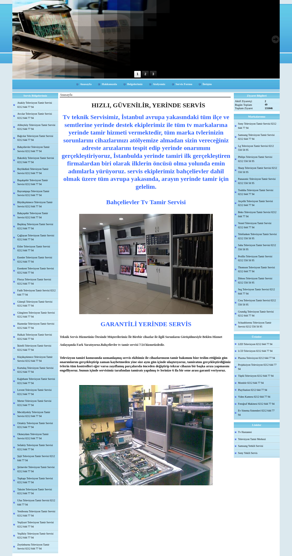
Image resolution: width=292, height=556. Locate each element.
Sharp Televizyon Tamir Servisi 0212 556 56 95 (257, 170)
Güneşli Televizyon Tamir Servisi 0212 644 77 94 (34, 303)
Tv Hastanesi (245, 432)
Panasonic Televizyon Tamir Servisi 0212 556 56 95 (256, 181)
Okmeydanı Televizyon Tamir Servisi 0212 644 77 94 (32, 436)
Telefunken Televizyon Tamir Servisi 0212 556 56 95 (257, 236)
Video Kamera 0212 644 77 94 (254, 396)
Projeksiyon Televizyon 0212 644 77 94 (257, 366)
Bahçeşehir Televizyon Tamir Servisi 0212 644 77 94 (32, 215)
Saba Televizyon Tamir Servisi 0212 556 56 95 (257, 247)
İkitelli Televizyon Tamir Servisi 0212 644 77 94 (34, 347)
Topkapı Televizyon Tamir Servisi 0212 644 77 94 (35, 480)
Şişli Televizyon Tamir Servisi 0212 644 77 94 (36, 458)
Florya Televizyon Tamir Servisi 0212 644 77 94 (34, 281)
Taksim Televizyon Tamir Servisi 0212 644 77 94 (34, 491)
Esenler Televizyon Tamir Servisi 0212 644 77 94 (34, 259)
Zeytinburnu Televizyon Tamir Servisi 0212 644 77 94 (33, 546)
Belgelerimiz (135, 84)
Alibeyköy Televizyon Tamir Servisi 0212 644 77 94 (36, 127)
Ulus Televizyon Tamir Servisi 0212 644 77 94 (36, 502)
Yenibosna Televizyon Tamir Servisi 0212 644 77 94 (36, 513)
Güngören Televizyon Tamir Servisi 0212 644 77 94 (36, 314)
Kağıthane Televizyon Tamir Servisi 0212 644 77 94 (36, 381)
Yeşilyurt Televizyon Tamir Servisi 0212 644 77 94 (35, 524)
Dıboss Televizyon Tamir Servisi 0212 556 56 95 (255, 280)
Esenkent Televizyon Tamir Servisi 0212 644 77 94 (35, 270)
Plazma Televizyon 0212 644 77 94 (256, 358)
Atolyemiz (159, 84)
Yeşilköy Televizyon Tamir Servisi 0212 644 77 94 (35, 535)
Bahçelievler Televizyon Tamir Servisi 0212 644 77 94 (33, 149)
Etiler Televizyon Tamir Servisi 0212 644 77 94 (33, 248)
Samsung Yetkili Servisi (250, 445)
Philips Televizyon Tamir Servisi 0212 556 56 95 (255, 159)
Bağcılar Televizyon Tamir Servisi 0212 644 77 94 (35, 138)
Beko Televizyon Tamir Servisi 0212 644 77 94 (257, 214)
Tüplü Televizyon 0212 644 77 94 (256, 375)
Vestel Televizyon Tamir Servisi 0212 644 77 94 (254, 225)
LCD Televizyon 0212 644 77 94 (255, 350)
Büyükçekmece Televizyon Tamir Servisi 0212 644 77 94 (34, 204)
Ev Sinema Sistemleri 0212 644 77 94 (256, 412)
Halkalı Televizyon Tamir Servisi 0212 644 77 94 (34, 336)
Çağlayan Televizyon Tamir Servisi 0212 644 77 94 (35, 237)
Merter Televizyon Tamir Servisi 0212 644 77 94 (34, 403)
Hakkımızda (109, 84)
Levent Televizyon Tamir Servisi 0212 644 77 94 (34, 392)
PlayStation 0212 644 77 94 (252, 389)
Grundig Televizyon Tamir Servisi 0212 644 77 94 (256, 313)
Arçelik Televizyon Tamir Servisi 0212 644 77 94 (255, 203)
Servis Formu (184, 84)
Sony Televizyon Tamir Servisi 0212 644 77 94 (257, 125)
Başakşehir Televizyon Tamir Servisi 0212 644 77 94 (32, 182)
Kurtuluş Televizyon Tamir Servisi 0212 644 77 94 (35, 370)
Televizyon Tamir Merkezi (252, 439)
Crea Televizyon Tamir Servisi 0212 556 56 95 (257, 302)
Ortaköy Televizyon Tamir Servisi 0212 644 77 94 (35, 425)
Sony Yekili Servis (247, 453)
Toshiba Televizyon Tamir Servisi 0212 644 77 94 (255, 192)
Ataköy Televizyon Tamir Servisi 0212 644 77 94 (34, 104)
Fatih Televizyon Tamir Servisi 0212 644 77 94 (36, 292)
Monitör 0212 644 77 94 (251, 382)
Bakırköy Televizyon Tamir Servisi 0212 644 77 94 (35, 160)
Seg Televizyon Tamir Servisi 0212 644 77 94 (256, 291)
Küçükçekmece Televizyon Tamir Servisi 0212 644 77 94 (34, 359)
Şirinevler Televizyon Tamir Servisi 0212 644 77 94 (36, 469)
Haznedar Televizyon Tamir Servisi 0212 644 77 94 (35, 325)
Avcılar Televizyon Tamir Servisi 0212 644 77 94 (34, 115)
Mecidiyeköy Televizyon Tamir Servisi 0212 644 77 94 (33, 414)
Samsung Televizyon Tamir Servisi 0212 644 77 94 (256, 137)
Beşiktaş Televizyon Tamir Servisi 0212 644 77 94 (35, 226)
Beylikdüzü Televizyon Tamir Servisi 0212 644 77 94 (32, 171)
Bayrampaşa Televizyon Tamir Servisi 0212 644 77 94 (33, 193)
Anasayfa (85, 84)
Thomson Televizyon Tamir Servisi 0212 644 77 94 (256, 269)
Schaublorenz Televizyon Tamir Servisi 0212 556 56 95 (254, 324)
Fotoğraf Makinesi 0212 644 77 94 (256, 403)
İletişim (207, 84)
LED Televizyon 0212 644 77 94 (255, 344)
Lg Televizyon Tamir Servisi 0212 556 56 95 (256, 148)
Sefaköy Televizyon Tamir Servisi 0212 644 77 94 (35, 447)
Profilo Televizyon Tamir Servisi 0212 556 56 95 (255, 258)
